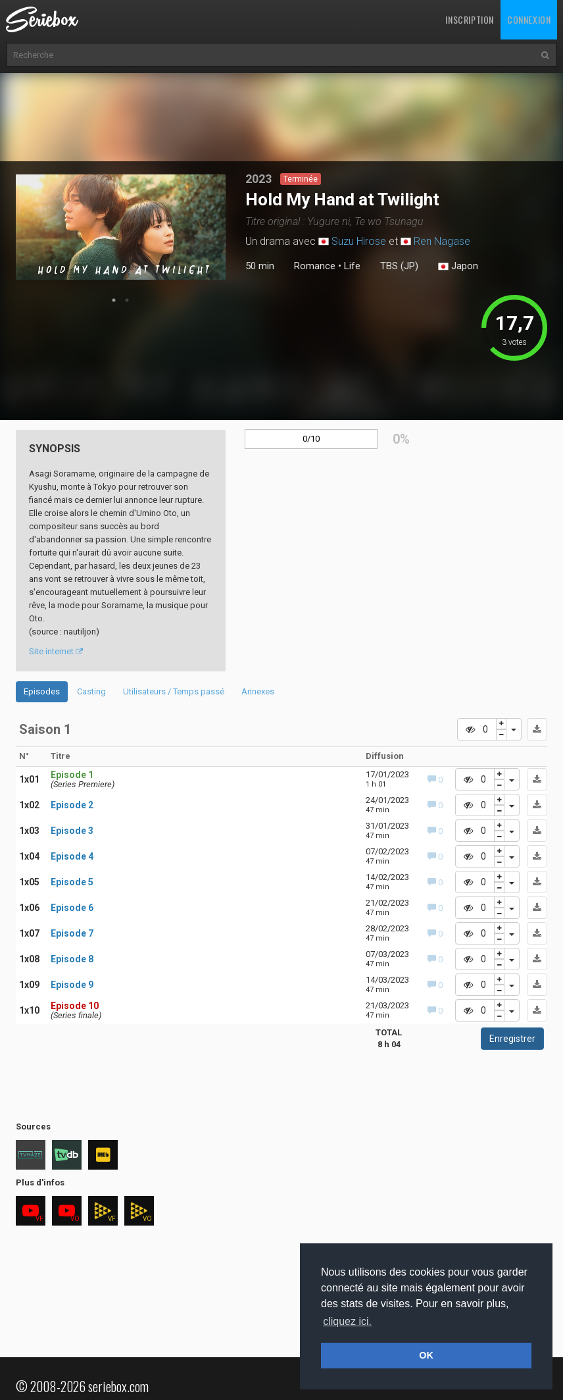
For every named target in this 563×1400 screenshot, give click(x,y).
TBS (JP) (399, 266)
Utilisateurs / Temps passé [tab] (173, 691)
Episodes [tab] (42, 691)
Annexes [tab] (257, 691)
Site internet (56, 651)
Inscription (469, 19)
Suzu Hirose (358, 241)
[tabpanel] (121, 227)
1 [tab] (113, 300)
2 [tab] (127, 300)
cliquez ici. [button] (347, 1321)
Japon (458, 266)
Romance (314, 266)
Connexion (529, 19)
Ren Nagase (442, 241)
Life (352, 266)
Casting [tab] (91, 691)
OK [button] (426, 1355)
